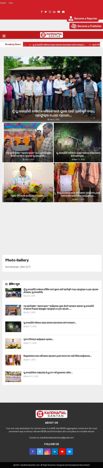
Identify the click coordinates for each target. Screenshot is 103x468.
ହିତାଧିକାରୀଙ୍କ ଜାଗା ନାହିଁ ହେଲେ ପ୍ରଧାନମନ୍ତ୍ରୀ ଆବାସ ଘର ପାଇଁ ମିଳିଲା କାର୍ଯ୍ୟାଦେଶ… (78, 194)
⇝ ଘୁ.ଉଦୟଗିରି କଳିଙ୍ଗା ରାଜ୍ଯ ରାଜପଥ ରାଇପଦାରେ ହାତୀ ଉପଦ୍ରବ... (62, 45)
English (3, 3)
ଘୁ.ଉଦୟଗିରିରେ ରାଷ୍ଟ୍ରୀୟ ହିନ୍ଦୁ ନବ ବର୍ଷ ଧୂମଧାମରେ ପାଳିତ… (48, 372)
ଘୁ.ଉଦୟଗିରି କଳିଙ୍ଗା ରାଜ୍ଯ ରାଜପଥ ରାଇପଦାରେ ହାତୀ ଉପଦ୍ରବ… (78, 154)
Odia (11, 3)
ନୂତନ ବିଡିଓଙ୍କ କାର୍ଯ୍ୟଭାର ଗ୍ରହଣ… (28, 195)
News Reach (84, 465)
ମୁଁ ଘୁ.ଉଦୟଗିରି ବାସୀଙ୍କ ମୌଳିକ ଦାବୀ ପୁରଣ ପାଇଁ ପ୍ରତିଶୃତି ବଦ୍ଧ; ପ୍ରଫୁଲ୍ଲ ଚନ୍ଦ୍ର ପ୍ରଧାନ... (53, 113)
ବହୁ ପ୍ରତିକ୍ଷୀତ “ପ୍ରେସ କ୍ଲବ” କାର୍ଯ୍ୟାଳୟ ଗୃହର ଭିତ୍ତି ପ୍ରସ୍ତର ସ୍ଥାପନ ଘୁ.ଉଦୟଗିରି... (28, 154)
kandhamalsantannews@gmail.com (57, 437)
